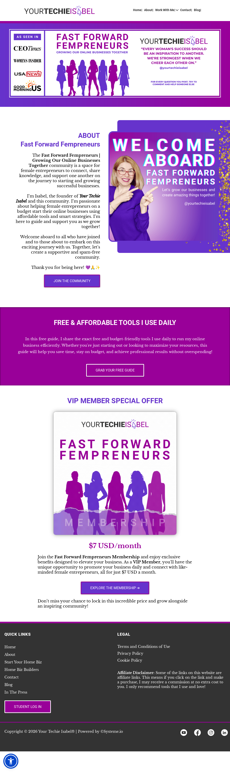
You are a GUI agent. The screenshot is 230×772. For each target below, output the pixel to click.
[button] (10, 761)
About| (148, 10)
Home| (137, 10)
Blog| (197, 10)
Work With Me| (166, 10)
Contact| (186, 10)
